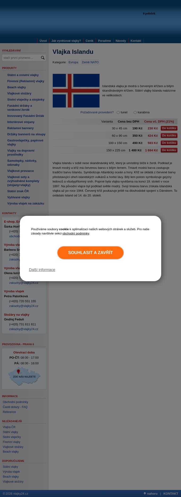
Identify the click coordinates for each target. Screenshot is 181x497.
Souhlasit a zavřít (90, 252)
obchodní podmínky (75, 233)
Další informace (42, 270)
